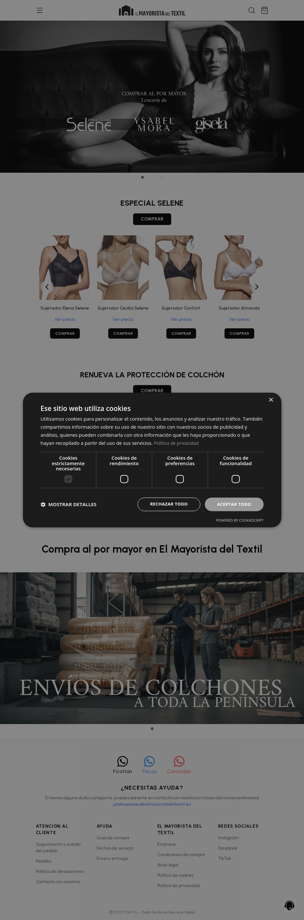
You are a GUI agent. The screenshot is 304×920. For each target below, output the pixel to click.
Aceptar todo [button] (233, 504)
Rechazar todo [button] (166, 504)
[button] (69, 504)
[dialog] (152, 460)
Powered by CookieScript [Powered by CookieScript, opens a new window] (240, 520)
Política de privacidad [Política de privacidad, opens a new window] (178, 442)
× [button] (270, 399)
